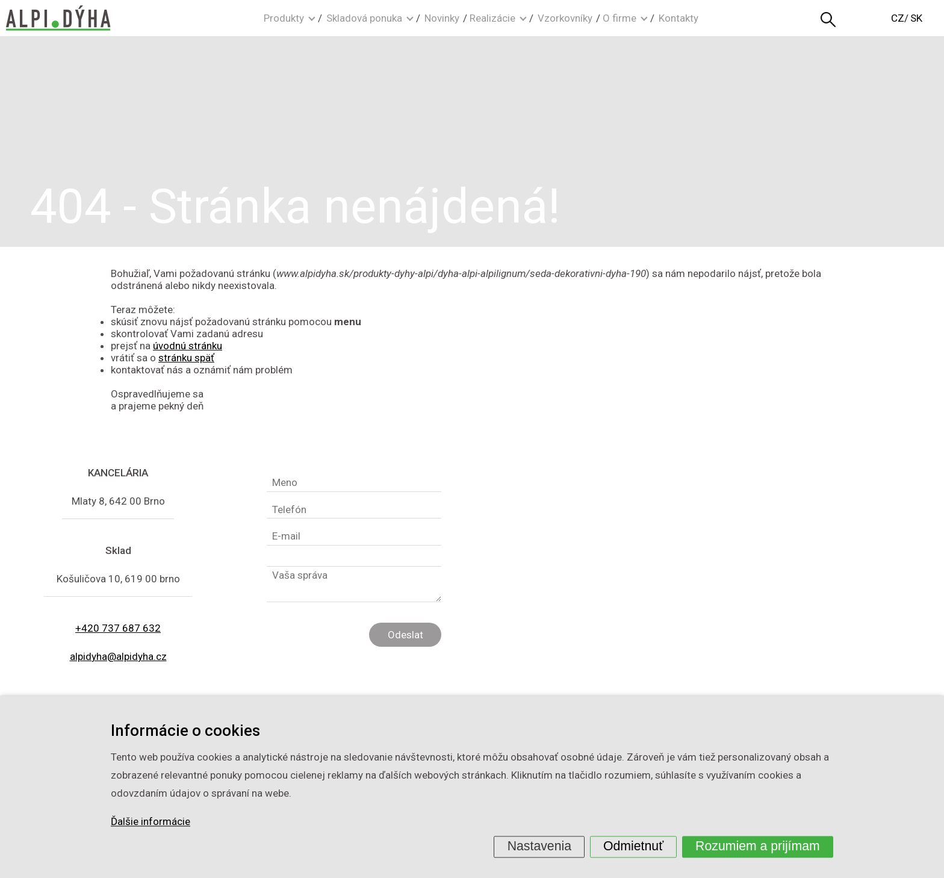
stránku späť (186, 358)
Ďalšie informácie (150, 822)
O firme (619, 18)
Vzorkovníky (565, 18)
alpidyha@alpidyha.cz (118, 656)
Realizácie (492, 18)
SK (916, 18)
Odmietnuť (633, 846)
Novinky (441, 18)
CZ (897, 18)
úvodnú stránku (187, 346)
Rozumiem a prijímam (757, 846)
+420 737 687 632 (118, 628)
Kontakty (678, 18)
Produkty (284, 18)
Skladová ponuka (364, 18)
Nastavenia (539, 846)
